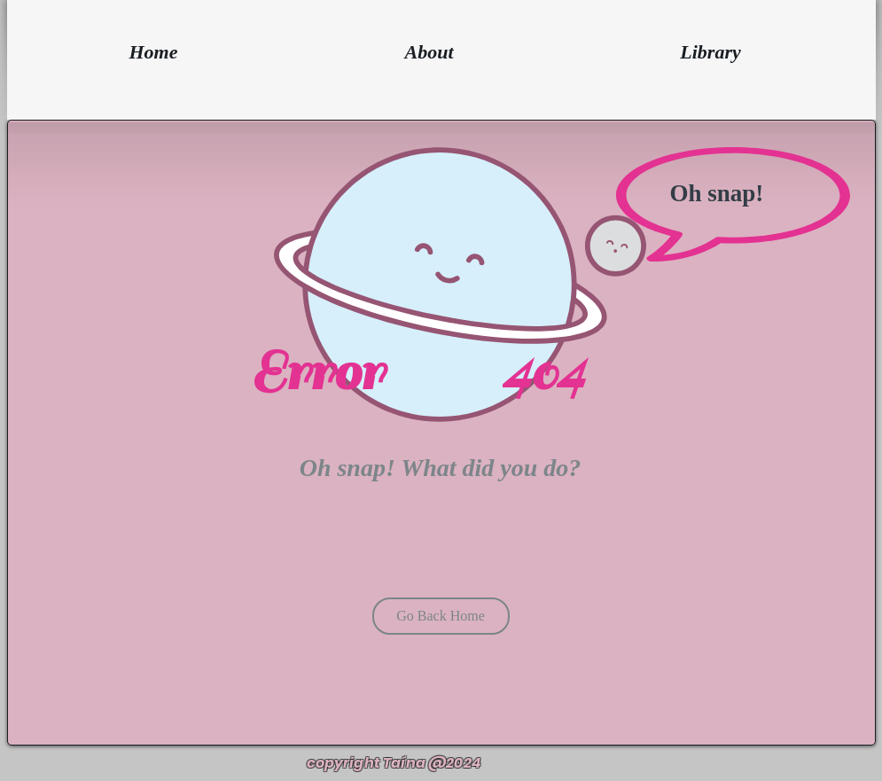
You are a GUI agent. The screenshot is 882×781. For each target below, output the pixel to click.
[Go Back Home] (441, 616)
